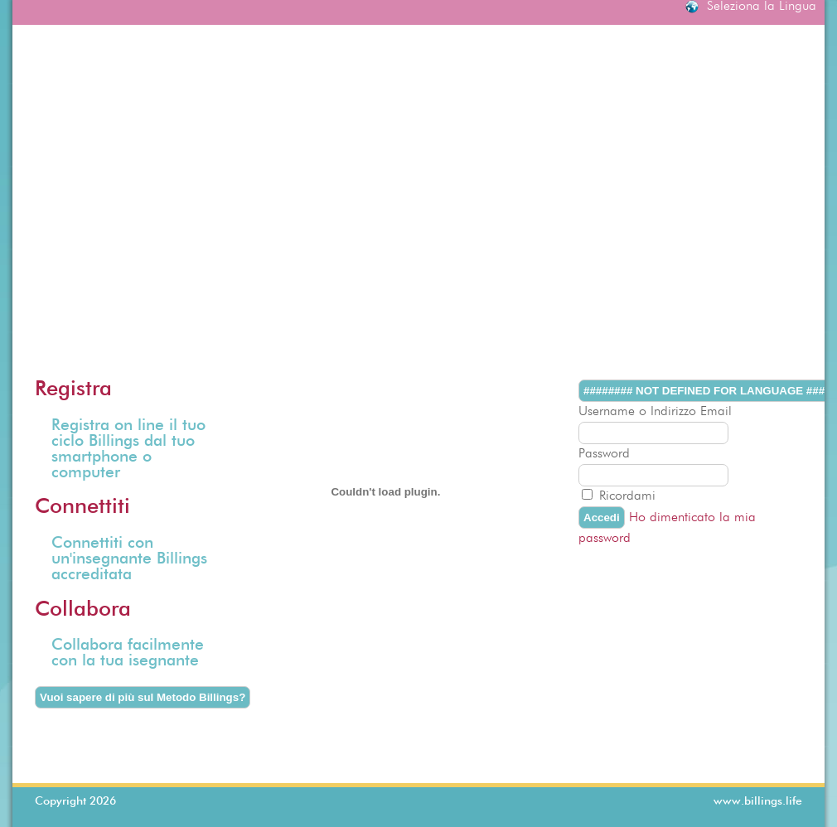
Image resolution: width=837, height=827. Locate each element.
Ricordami (627, 496)
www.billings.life (758, 801)
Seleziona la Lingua (761, 6)
